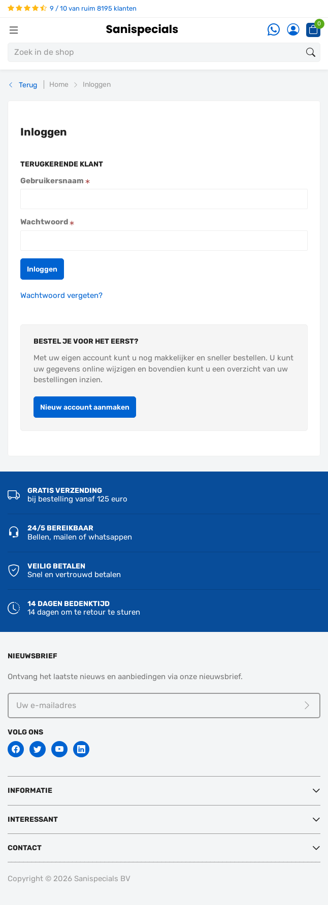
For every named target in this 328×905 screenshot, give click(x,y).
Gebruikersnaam (55, 180)
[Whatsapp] (274, 30)
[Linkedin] (81, 749)
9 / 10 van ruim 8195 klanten (72, 8)
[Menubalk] (14, 30)
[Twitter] (37, 749)
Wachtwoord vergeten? (61, 295)
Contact (25, 848)
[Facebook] (16, 749)
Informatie (30, 790)
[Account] (293, 30)
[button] (42, 269)
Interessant (33, 819)
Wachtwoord (47, 221)
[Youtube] (59, 749)
